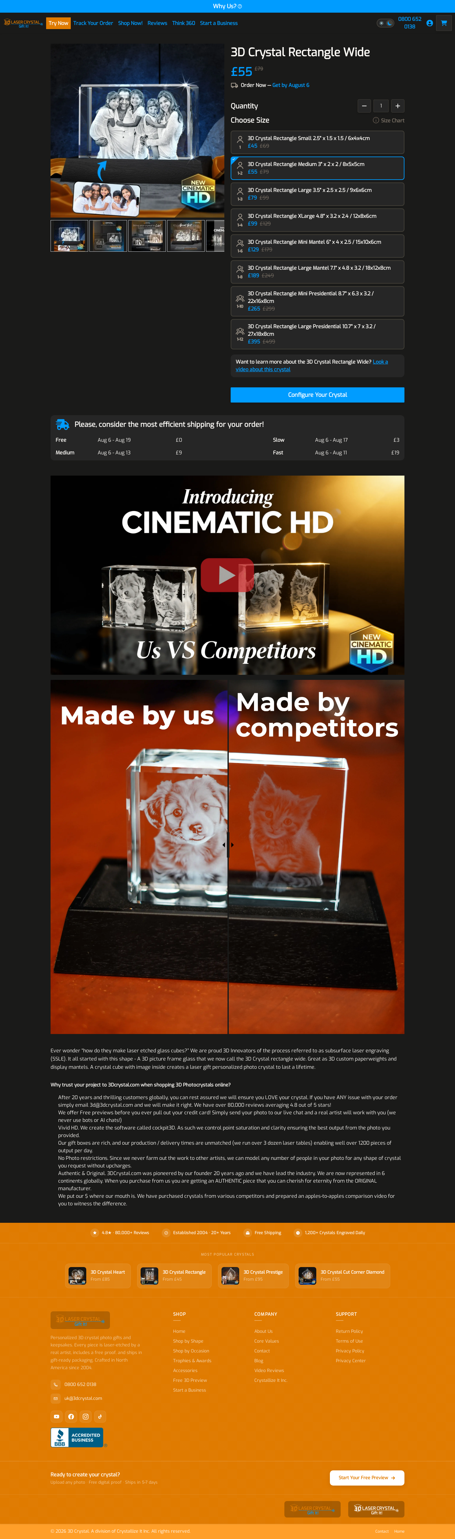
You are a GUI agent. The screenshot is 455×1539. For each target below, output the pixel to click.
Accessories (185, 1371)
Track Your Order (93, 23)
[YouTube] (57, 1417)
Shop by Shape (188, 1341)
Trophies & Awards (192, 1361)
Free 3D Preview (190, 1380)
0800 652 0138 (409, 23)
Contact (262, 1351)
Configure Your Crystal (317, 395)
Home (179, 1331)
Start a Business (219, 23)
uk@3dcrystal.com (76, 1399)
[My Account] (430, 23)
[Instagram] (86, 1417)
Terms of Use (349, 1341)
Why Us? (227, 6)
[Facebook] (71, 1417)
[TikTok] (100, 1417)
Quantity (244, 106)
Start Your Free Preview (367, 1478)
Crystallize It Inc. (271, 1380)
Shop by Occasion (191, 1351)
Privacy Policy (350, 1351)
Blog (258, 1361)
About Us (263, 1331)
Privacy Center (351, 1361)
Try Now (58, 23)
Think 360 (183, 23)
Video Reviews (269, 1371)
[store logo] (23, 23)
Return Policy (349, 1331)
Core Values (266, 1341)
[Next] (219, 236)
